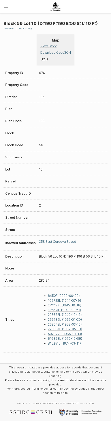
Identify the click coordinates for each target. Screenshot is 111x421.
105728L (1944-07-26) (65, 300)
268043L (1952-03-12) (65, 324)
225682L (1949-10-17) (65, 315)
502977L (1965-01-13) (65, 334)
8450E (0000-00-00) (64, 296)
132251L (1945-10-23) (64, 310)
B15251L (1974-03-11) (64, 343)
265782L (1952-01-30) (65, 319)
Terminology (25, 28)
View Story (48, 46)
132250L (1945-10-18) (64, 305)
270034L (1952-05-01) (65, 329)
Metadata (9, 28)
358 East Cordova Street (57, 241)
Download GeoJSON (55, 52)
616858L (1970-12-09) (65, 338)
